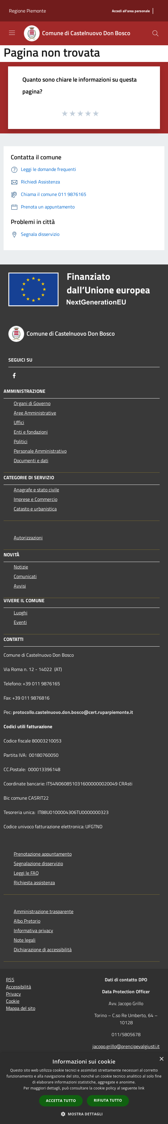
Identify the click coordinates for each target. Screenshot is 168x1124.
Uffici (19, 422)
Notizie (21, 566)
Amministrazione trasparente (43, 911)
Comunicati (25, 576)
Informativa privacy (33, 930)
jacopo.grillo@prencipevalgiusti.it (126, 1046)
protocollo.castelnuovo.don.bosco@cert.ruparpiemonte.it (73, 712)
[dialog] (84, 1088)
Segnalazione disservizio (38, 863)
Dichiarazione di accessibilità (43, 949)
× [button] (161, 1059)
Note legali (25, 940)
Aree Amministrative (35, 412)
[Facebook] (14, 376)
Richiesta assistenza (34, 882)
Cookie (12, 1001)
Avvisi (20, 585)
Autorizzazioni (28, 537)
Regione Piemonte (27, 10)
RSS (10, 979)
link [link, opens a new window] (141, 1088)
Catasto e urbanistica (35, 508)
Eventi (20, 622)
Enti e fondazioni (31, 431)
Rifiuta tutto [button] (108, 1100)
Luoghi (20, 612)
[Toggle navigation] (12, 32)
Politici (20, 441)
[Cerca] (155, 33)
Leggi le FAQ (26, 873)
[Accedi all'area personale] (131, 11)
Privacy (13, 993)
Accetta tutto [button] (61, 1100)
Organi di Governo (32, 403)
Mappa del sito (20, 1008)
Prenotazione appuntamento (43, 853)
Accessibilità (18, 986)
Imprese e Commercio (35, 499)
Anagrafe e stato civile (36, 489)
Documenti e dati (31, 460)
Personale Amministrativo (40, 450)
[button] (84, 1114)
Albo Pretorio (27, 920)
